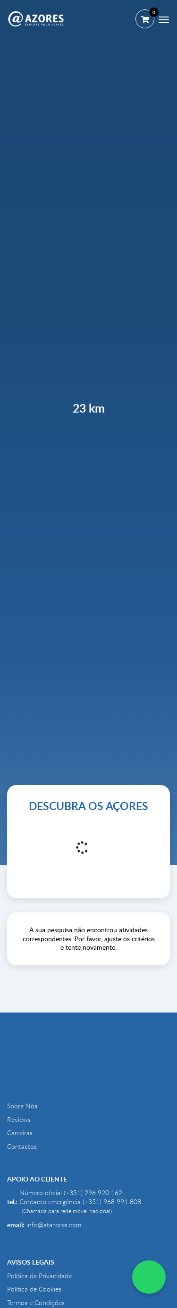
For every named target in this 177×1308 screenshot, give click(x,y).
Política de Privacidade (39, 1276)
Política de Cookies (34, 1289)
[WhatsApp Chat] (149, 1277)
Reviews (19, 1119)
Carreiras (20, 1133)
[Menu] (163, 19)
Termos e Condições (36, 1303)
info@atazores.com (53, 1225)
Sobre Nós (22, 1106)
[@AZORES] (36, 18)
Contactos (22, 1146)
